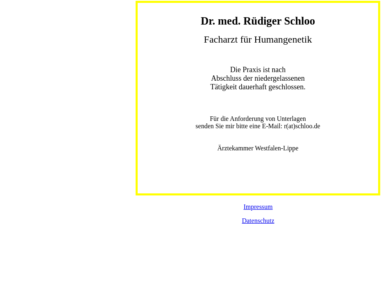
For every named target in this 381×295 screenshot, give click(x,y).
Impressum (257, 206)
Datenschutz (258, 220)
